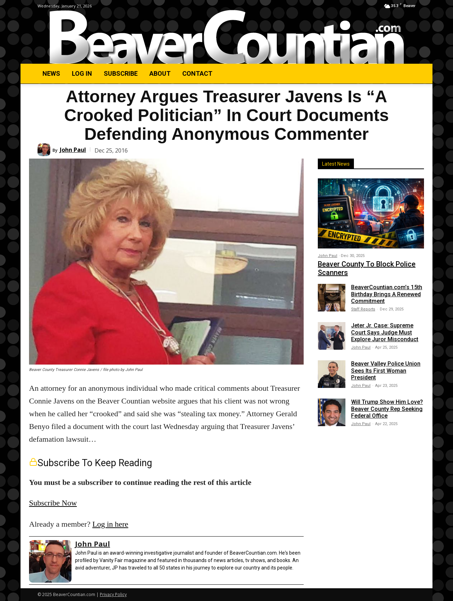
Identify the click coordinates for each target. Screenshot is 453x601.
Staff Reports (363, 309)
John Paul (73, 150)
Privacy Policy (113, 594)
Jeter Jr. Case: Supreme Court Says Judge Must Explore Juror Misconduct (384, 332)
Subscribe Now (53, 502)
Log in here (110, 524)
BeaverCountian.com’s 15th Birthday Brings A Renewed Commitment (386, 294)
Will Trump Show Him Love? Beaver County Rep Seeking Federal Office (387, 409)
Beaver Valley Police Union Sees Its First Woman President (385, 370)
